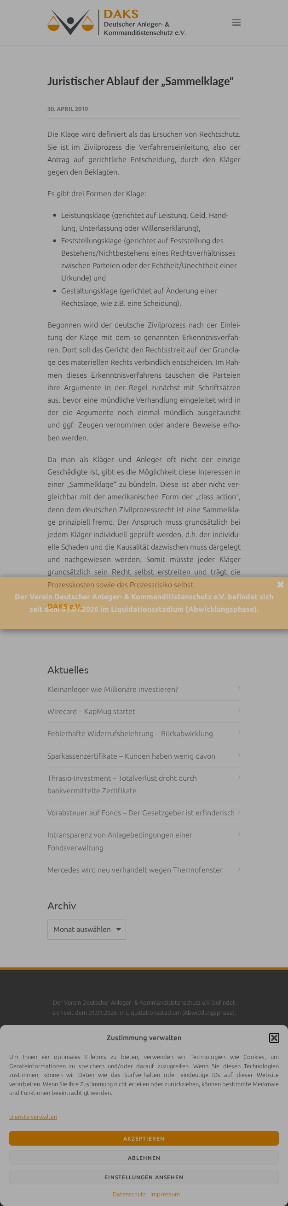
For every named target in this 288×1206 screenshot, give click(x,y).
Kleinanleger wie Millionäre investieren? (112, 689)
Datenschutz (129, 1194)
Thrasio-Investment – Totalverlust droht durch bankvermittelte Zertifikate (122, 784)
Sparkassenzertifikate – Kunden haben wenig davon (131, 756)
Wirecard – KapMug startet (91, 711)
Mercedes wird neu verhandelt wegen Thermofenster (135, 870)
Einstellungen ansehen (144, 1177)
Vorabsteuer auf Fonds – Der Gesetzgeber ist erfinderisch (141, 812)
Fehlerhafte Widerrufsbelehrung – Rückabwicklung (130, 733)
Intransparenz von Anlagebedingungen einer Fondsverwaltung (119, 841)
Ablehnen (144, 1158)
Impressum (165, 1194)
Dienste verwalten (33, 1116)
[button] (274, 1037)
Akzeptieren (144, 1139)
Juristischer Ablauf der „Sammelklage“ (140, 81)
